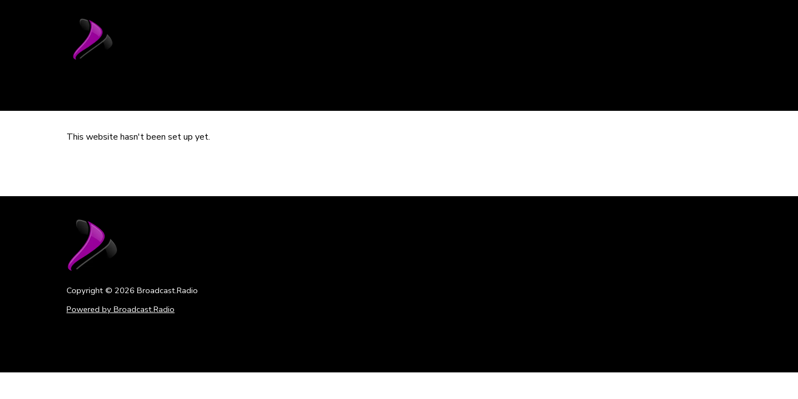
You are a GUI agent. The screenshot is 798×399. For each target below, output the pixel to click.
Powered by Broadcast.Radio (120, 309)
